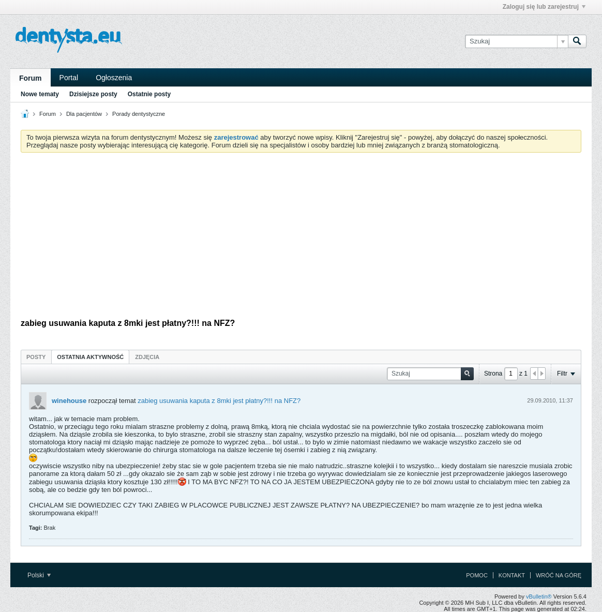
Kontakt (512, 575)
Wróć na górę (558, 575)
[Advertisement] (301, 238)
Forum (30, 78)
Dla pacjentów (84, 114)
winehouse (69, 401)
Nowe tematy (40, 94)
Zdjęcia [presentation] (147, 357)
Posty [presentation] (36, 357)
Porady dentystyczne (138, 114)
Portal (69, 77)
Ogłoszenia (114, 77)
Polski (39, 575)
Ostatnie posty (149, 94)
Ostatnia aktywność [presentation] (90, 357)
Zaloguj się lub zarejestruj (544, 6)
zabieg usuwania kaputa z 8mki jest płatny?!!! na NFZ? (219, 401)
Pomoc (477, 575)
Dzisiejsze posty (93, 94)
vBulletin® (539, 596)
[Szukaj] (516, 41)
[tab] (36, 357)
